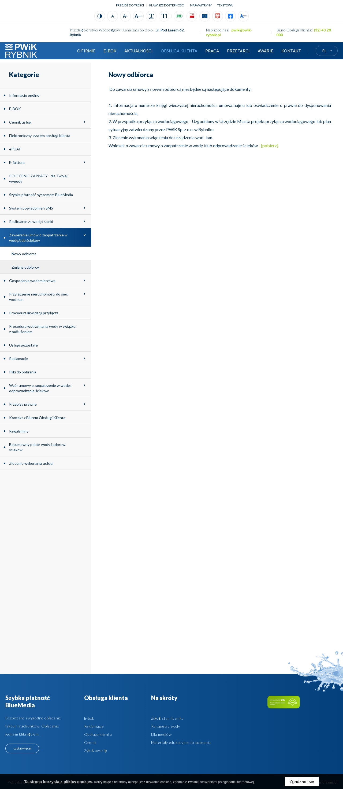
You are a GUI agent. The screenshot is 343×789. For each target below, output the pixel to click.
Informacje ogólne (24, 95)
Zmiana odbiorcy (25, 267)
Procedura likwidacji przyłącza (33, 313)
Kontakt (291, 50)
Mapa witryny (201, 5)
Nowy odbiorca (24, 253)
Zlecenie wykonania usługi (31, 463)
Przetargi (238, 50)
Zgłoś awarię (95, 750)
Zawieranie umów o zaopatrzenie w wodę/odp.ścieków (38, 238)
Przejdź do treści (130, 5)
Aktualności (138, 50)
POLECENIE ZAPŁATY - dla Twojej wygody (38, 178)
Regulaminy (18, 431)
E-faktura (17, 162)
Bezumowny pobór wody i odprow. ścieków (37, 447)
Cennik (90, 742)
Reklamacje (18, 358)
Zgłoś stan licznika (167, 718)
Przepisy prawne (23, 404)
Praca (212, 50)
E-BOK (109, 50)
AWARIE (265, 50)
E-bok (89, 718)
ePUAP (15, 149)
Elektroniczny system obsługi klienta (39, 135)
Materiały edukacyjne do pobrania (181, 742)
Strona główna (65, 50)
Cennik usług (20, 122)
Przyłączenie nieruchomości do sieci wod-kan (39, 297)
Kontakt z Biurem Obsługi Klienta (37, 417)
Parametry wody (165, 726)
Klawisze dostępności (167, 5)
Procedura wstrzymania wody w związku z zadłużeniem (42, 329)
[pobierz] (269, 145)
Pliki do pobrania (22, 372)
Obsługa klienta (179, 50)
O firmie (86, 50)
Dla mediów (161, 734)
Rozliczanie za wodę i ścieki (31, 221)
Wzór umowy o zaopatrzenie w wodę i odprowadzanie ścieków (40, 388)
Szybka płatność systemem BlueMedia (41, 194)
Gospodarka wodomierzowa (32, 280)
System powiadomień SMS (31, 208)
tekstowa (225, 5)
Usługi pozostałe (23, 345)
